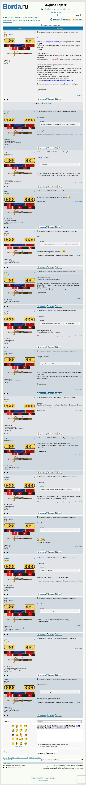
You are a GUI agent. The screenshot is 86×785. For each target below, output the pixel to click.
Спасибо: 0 (78, 95)
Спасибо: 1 (78, 201)
